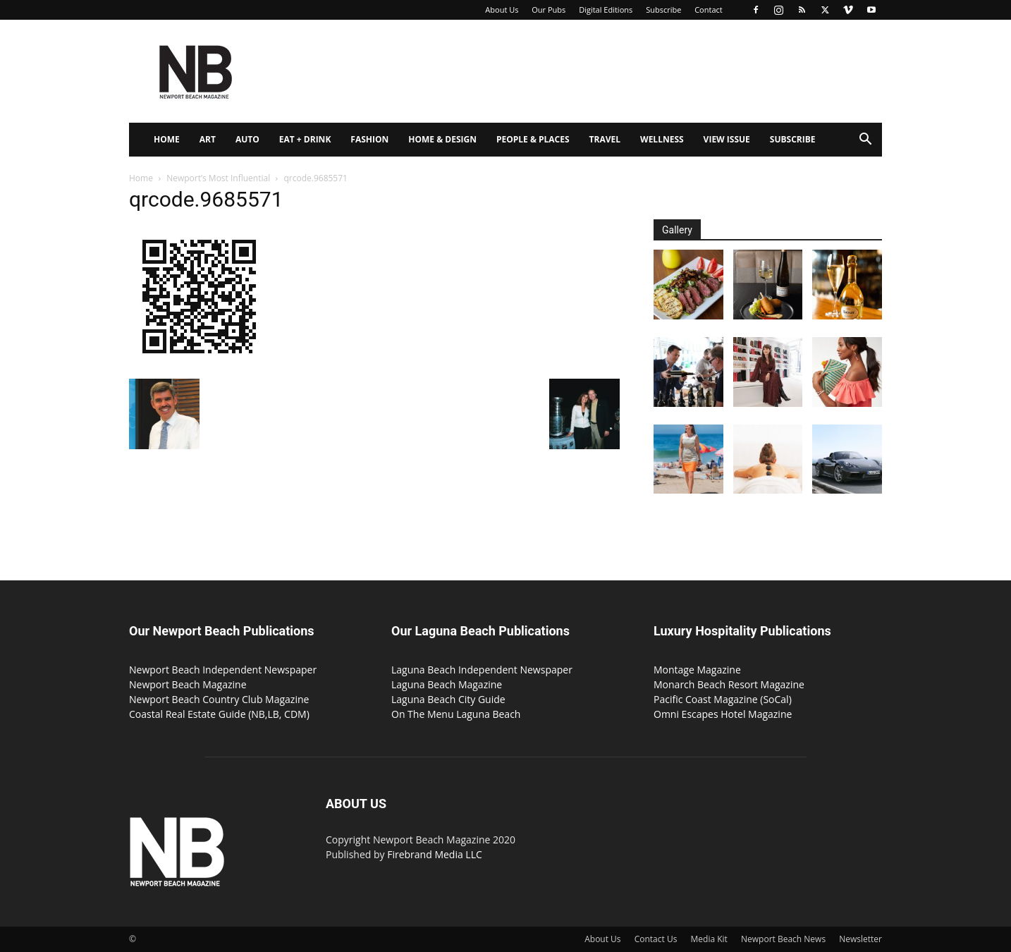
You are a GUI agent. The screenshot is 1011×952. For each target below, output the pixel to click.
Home (167, 139)
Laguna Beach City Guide (448, 699)
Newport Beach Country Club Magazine (219, 699)
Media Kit (709, 939)
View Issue (727, 139)
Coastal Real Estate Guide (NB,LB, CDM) (219, 714)
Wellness (662, 139)
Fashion (369, 139)
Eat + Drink (305, 139)
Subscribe (663, 9)
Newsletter (860, 939)
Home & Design (442, 139)
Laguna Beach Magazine (446, 684)
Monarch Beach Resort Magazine (729, 684)
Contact (708, 9)
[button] (865, 140)
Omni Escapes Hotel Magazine (723, 714)
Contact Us (656, 939)
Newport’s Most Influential (218, 178)
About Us (501, 9)
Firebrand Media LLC (434, 854)
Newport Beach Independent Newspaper (223, 669)
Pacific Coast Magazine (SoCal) (723, 699)
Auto (247, 139)
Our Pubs (548, 9)
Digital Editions (605, 9)
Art (208, 139)
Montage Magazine (697, 669)
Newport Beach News (783, 939)
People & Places (533, 139)
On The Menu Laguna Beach (455, 714)
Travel (604, 139)
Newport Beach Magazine (188, 684)
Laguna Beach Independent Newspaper (481, 669)
